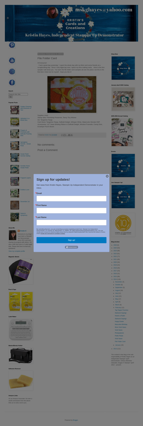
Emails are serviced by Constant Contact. (52, 233)
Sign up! (71, 240)
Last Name (41, 217)
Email (39, 193)
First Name (42, 205)
